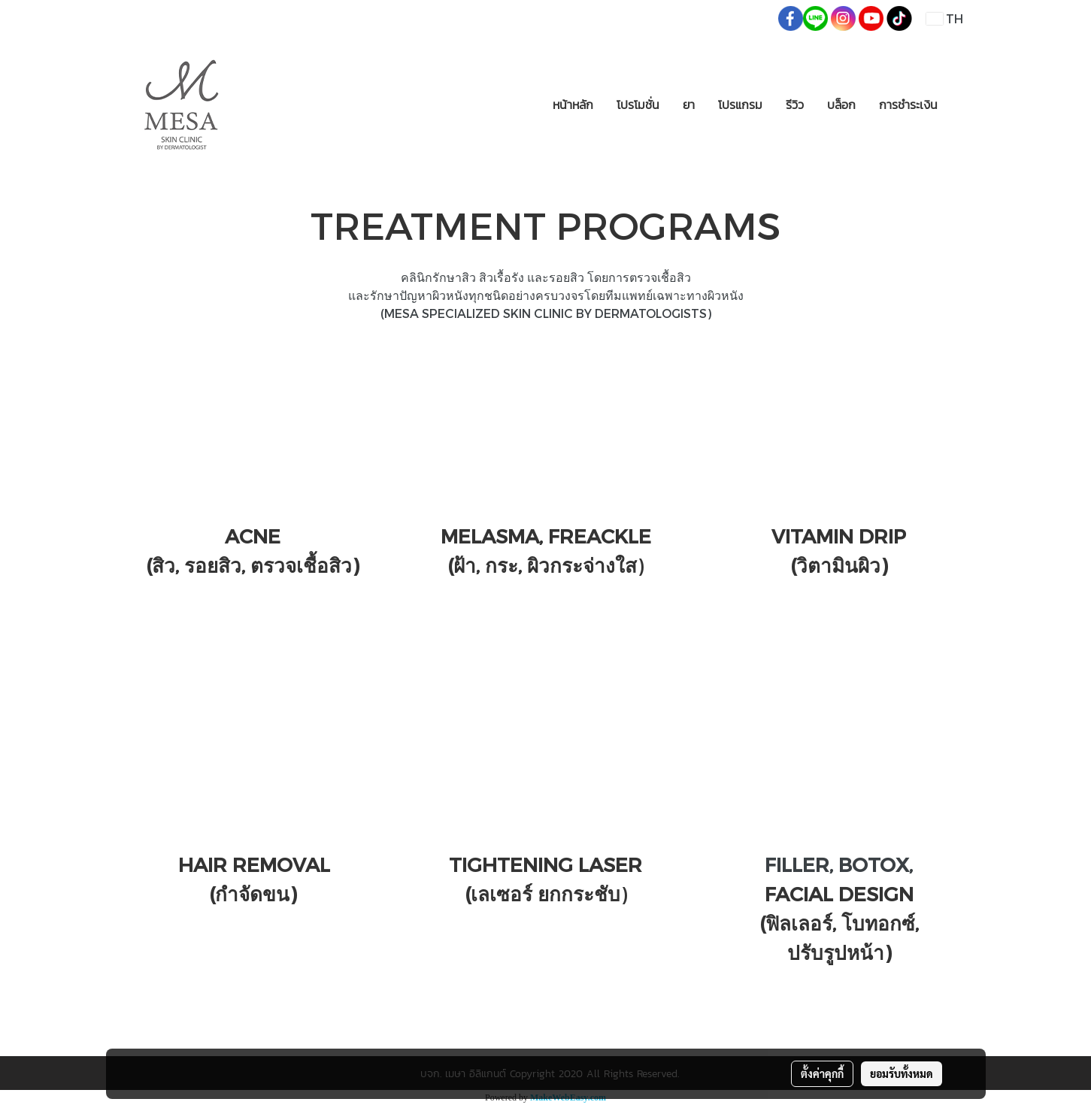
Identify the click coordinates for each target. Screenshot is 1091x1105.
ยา (689, 104)
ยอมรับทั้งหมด (901, 1073)
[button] (962, 104)
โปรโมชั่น (638, 104)
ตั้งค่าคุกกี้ (822, 1073)
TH (944, 18)
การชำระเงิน (908, 104)
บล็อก (841, 104)
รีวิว (795, 104)
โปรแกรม (740, 104)
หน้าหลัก (573, 104)
